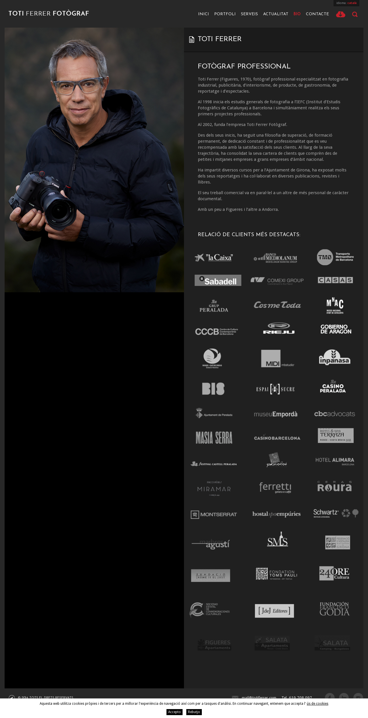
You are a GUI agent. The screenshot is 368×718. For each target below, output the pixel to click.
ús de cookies (317, 704)
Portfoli (225, 14)
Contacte (317, 14)
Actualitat (275, 14)
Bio (297, 14)
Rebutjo (194, 712)
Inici (203, 14)
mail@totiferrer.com (259, 698)
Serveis (249, 14)
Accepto (174, 712)
